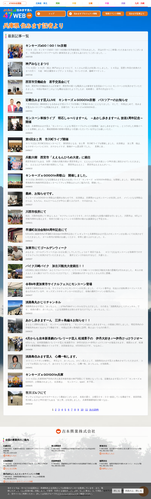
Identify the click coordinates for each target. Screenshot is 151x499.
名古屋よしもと (108, 453)
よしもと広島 (11, 468)
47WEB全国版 (15, 3)
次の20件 (94, 409)
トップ (51, 14)
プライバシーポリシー (67, 494)
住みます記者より (136, 14)
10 (82, 409)
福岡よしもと (107, 468)
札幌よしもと (11, 456)
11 (86, 409)
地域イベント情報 (113, 14)
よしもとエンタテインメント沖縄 (19, 481)
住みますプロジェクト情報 (85, 14)
